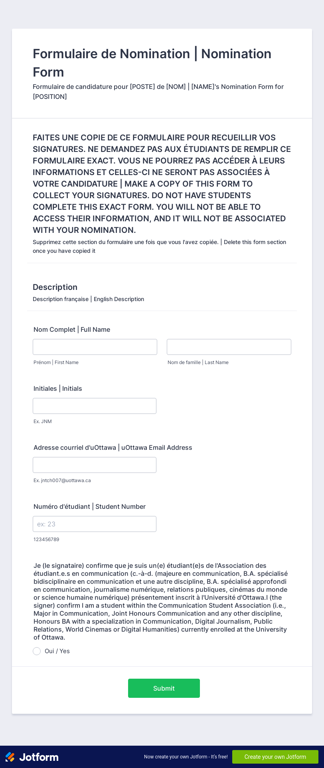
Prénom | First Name (56, 362)
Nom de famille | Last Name (198, 362)
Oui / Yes (57, 651)
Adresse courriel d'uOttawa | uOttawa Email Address (113, 447)
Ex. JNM (43, 421)
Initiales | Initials (58, 388)
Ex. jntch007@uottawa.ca (62, 480)
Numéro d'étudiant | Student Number (90, 506)
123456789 (46, 539)
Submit (164, 688)
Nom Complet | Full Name (72, 329)
